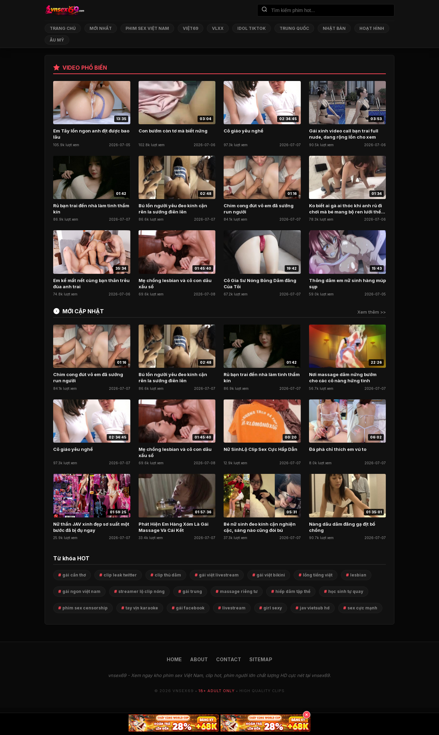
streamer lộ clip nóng (141, 591)
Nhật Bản (334, 28)
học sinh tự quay (345, 591)
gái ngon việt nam (81, 591)
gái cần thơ (74, 575)
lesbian (358, 575)
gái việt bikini (271, 575)
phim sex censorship (85, 607)
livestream (234, 607)
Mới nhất (101, 28)
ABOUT (199, 659)
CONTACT (228, 659)
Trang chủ (63, 28)
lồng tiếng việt (317, 575)
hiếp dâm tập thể (292, 591)
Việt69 (190, 28)
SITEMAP (260, 659)
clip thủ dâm (168, 575)
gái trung (192, 591)
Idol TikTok (251, 28)
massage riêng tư (239, 591)
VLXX (218, 28)
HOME (174, 659)
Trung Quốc (294, 28)
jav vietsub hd (315, 607)
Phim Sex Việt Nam (147, 28)
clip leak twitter (120, 575)
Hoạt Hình (371, 28)
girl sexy (272, 607)
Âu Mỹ (57, 40)
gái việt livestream (219, 575)
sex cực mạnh (362, 607)
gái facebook (190, 607)
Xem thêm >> (371, 312)
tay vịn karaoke (142, 607)
